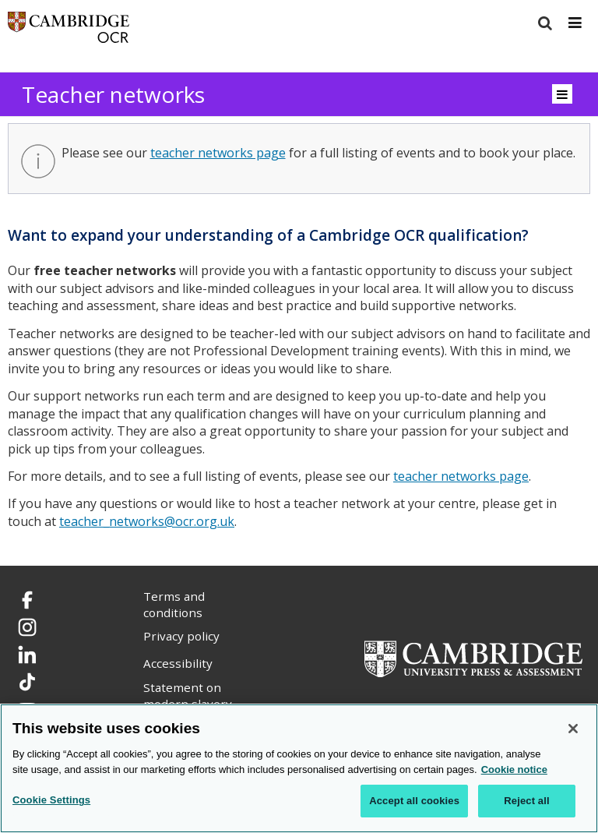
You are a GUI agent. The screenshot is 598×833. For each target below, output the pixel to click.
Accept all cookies (414, 801)
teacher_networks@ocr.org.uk (146, 521)
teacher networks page (218, 152)
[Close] (573, 728)
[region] (299, 768)
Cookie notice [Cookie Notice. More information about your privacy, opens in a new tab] (514, 769)
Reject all (526, 801)
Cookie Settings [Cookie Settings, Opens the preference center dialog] (51, 800)
